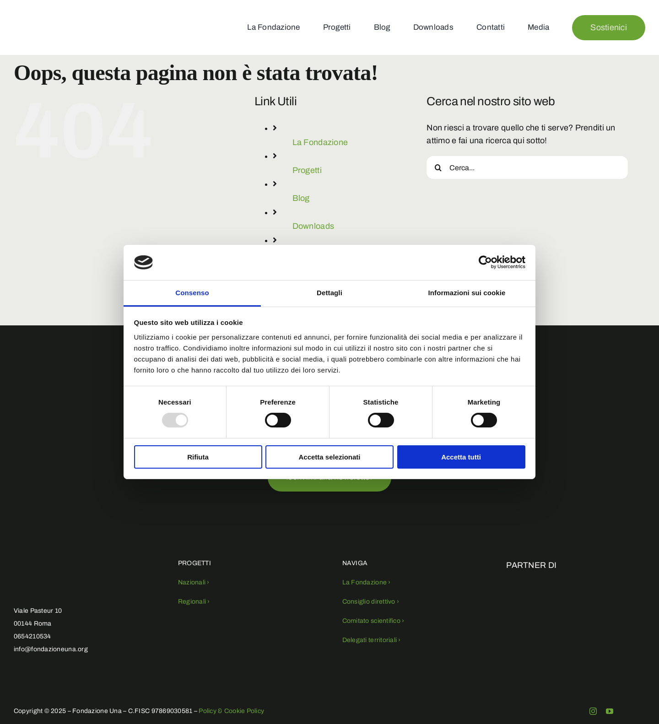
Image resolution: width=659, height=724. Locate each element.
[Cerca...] (527, 167)
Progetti (307, 170)
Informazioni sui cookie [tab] (467, 293)
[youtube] (609, 711)
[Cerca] (438, 167)
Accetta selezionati (329, 457)
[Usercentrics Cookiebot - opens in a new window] (485, 262)
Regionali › (194, 601)
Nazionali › (194, 582)
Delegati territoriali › (371, 640)
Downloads (313, 226)
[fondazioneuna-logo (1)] (40, 12)
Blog (301, 198)
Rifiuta (198, 457)
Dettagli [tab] (329, 293)
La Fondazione (320, 142)
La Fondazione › (366, 582)
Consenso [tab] (192, 293)
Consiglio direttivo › (371, 601)
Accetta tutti (461, 457)
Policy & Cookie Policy (231, 711)
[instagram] (593, 711)
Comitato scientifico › (373, 620)
